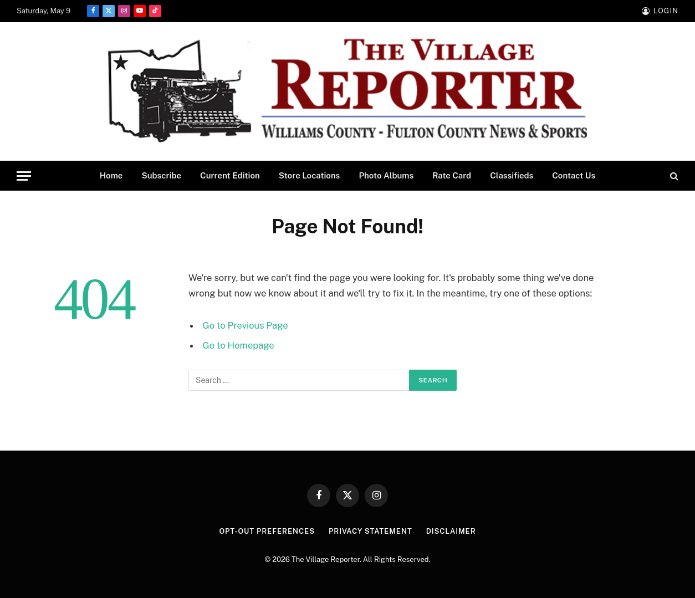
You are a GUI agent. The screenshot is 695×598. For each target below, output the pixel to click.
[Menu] (24, 175)
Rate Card (451, 175)
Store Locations (309, 175)
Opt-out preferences (267, 531)
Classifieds (511, 175)
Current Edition (230, 175)
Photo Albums (386, 175)
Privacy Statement (370, 531)
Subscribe (161, 175)
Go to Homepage (238, 345)
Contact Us (573, 175)
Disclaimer (451, 531)
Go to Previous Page (245, 325)
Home (111, 175)
